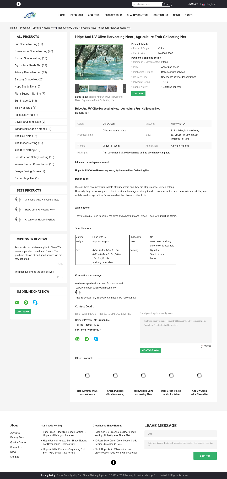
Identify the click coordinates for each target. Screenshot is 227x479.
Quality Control (137, 15)
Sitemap (14, 456)
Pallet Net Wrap (24, 114)
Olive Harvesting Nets (44, 27)
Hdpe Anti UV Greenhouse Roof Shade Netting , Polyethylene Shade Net (115, 434)
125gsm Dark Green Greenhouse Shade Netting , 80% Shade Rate (116, 442)
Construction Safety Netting (31, 157)
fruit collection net (106, 297)
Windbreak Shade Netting (30, 129)
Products (77, 15)
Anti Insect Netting (26, 143)
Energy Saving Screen (28, 171)
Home (61, 15)
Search (167, 4)
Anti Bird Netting (25, 150)
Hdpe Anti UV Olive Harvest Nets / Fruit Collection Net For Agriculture (87, 392)
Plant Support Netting (28, 93)
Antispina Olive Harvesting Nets (42, 199)
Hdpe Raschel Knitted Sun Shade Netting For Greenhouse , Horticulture (65, 442)
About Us (94, 15)
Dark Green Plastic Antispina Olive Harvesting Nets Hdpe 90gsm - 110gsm (171, 392)
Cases (188, 15)
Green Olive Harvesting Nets (40, 219)
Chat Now (193, 4)
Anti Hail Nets (23, 136)
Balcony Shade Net (26, 79)
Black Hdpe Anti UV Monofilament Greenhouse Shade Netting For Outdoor (116, 451)
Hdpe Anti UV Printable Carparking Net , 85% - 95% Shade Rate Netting (64, 451)
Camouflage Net (24, 178)
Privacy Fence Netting (28, 72)
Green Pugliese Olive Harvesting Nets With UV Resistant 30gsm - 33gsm (115, 392)
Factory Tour (113, 15)
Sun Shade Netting (26, 44)
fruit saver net (87, 297)
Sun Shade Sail (24, 100)
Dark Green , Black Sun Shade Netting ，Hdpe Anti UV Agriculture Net (65, 434)
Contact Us (160, 15)
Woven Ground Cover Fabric (31, 164)
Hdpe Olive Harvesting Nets (40, 209)
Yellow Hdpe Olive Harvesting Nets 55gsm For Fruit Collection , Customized (143, 392)
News (176, 15)
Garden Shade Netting (28, 58)
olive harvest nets (126, 297)
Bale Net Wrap (23, 107)
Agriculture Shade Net (28, 65)
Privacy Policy (47, 475)
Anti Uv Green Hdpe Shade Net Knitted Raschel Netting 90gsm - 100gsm (199, 392)
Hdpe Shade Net (25, 86)
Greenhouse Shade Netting (31, 51)
